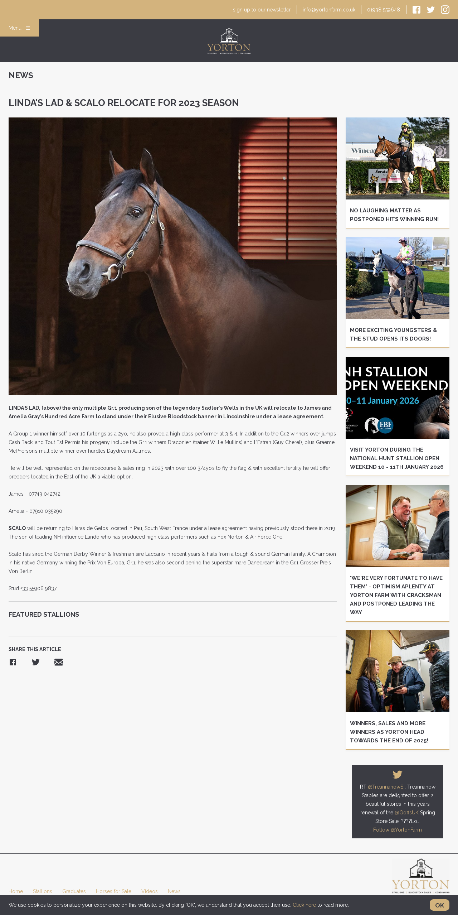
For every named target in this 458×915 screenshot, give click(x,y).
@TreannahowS (385, 787)
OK (439, 905)
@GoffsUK (407, 812)
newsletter (262, 10)
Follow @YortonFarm (397, 830)
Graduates (74, 891)
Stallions (42, 891)
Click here (304, 905)
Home (16, 891)
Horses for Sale (113, 891)
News (174, 891)
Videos (149, 891)
